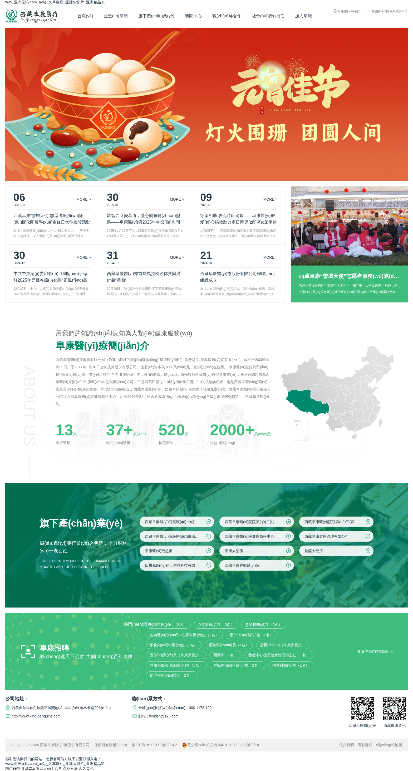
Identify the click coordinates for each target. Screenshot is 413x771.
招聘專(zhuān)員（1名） (229, 645)
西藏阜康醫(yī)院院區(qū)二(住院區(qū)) (258, 522)
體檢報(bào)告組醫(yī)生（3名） (176, 665)
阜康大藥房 (258, 551)
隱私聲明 (365, 745)
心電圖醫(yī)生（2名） (216, 625)
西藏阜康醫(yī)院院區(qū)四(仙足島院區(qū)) (179, 536)
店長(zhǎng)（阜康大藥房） (283, 645)
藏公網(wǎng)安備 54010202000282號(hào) (220, 745)
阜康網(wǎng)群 (346, 11)
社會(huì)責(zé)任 (268, 16)
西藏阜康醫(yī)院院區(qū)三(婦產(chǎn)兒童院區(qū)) (339, 522)
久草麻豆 (70, 768)
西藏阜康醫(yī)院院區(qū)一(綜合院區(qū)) (179, 522)
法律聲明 (346, 745)
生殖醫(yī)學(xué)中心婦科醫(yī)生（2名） (184, 635)
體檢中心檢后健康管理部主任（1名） (278, 655)
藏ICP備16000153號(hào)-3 (154, 745)
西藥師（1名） (225, 655)
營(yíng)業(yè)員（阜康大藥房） (176, 655)
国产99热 (13, 768)
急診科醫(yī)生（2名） (263, 625)
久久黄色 (86, 768)
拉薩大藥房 (338, 551)
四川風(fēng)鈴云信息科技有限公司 (178, 565)
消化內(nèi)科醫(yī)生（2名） (174, 645)
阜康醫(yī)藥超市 (178, 551)
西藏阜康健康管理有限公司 (338, 536)
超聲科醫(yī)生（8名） (168, 625)
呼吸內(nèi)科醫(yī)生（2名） (238, 665)
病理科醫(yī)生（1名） (290, 665)
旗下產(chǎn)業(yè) (156, 16)
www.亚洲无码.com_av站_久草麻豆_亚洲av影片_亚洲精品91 (55, 2)
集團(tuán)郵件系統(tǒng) (387, 11)
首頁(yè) (85, 16)
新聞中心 (193, 16)
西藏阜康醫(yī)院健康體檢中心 (258, 536)
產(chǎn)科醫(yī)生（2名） (251, 635)
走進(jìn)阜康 (116, 16)
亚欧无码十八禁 (49, 768)
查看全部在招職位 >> (376, 651)
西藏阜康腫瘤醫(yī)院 (258, 565)
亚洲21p (28, 768)
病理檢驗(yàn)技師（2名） (172, 675)
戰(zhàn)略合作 (226, 16)
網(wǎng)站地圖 (389, 745)
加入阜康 (303, 16)
